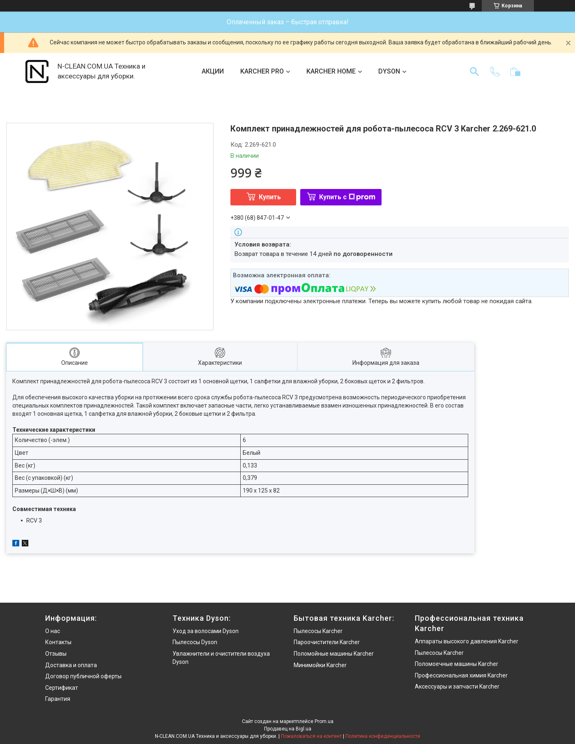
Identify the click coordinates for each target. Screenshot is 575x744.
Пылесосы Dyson (194, 642)
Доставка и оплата (71, 665)
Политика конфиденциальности (382, 736)
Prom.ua (324, 721)
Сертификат (61, 687)
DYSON (389, 71)
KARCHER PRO (262, 71)
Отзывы (56, 653)
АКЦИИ (213, 71)
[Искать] (474, 71)
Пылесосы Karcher (318, 631)
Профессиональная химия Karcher (461, 675)
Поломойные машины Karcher (334, 653)
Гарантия (57, 699)
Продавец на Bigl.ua (287, 729)
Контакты (58, 642)
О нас (52, 631)
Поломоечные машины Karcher (456, 664)
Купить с (347, 197)
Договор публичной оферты (83, 676)
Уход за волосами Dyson (205, 631)
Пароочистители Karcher (327, 642)
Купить (270, 197)
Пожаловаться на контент (311, 736)
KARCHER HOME (331, 71)
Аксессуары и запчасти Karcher (457, 686)
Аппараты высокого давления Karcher (466, 641)
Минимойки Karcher (320, 665)
